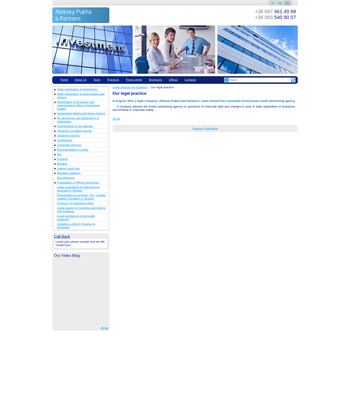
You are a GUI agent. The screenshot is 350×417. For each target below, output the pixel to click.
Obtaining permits (68, 135)
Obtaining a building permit (74, 131)
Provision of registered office (75, 203)
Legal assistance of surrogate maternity (76, 217)
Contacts (190, 79)
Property (62, 159)
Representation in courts (72, 149)
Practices (113, 79)
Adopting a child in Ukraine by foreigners (76, 225)
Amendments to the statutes (75, 126)
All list (104, 328)
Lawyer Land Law (68, 168)
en (287, 2)
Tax (59, 154)
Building (62, 163)
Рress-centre (134, 79)
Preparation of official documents (78, 182)
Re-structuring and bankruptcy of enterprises (78, 119)
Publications (211, 128)
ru (273, 2)
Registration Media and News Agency (81, 113)
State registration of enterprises (77, 89)
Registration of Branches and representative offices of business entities (78, 105)
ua (279, 2)
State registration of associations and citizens (80, 95)
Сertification (64, 140)
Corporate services (69, 145)
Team (96, 79)
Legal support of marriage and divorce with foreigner (81, 209)
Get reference (66, 177)
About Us (81, 79)
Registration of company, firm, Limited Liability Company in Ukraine (81, 197)
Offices (173, 79)
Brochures (155, 79)
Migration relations (69, 173)
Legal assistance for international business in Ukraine (78, 188)
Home (64, 79)
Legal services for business (130, 87)
